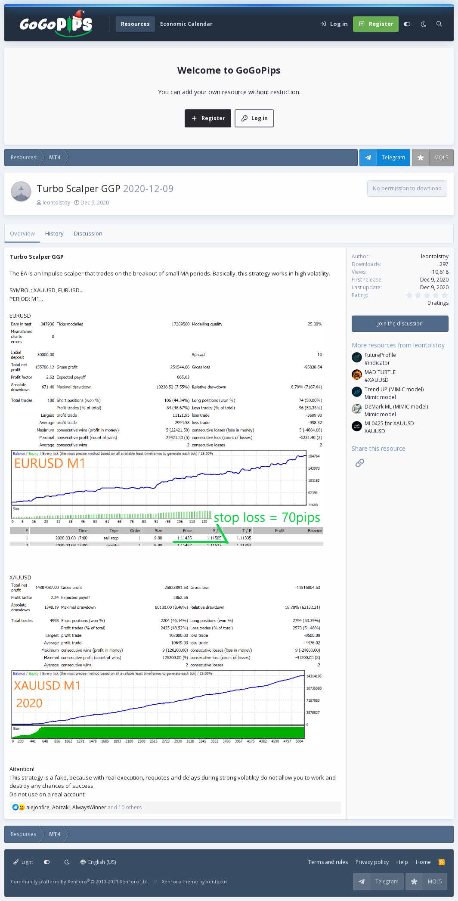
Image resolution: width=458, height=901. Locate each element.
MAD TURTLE (380, 372)
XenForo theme (180, 881)
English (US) (98, 862)
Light (23, 862)
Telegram (393, 157)
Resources (135, 24)
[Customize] (407, 24)
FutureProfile (380, 355)
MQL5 (441, 157)
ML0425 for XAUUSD (389, 423)
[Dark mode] (423, 24)
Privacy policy (372, 862)
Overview (22, 233)
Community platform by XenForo (80, 881)
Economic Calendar (186, 24)
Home (423, 862)
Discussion (88, 233)
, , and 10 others (84, 807)
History (54, 233)
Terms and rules (328, 862)
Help (402, 862)
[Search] (439, 24)
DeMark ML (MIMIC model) (396, 406)
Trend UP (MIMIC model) (394, 389)
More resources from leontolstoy (398, 345)
